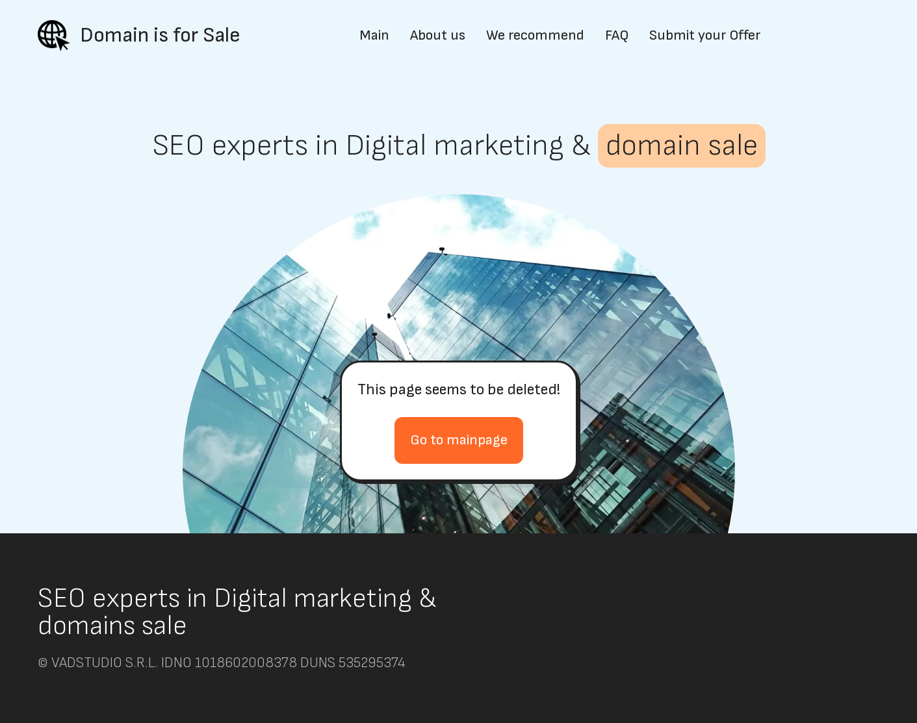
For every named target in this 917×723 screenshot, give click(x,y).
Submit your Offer (704, 36)
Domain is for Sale (160, 35)
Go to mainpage (459, 440)
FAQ (616, 36)
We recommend (535, 36)
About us (437, 36)
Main (374, 36)
